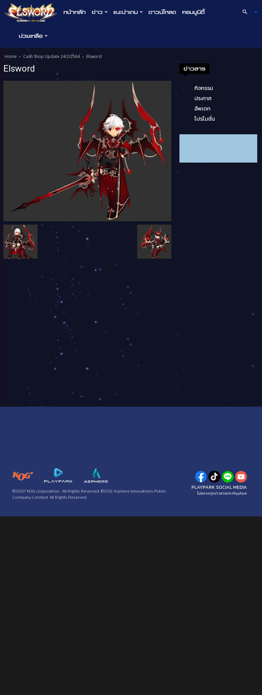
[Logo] (32, 12)
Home (11, 56)
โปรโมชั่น (204, 119)
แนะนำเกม (128, 11)
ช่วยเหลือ (33, 35)
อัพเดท (202, 108)
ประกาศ (203, 98)
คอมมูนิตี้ (193, 11)
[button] (247, 12)
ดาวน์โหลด (162, 11)
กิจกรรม (203, 88)
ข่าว (100, 11)
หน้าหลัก (74, 11)
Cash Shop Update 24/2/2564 (51, 56)
